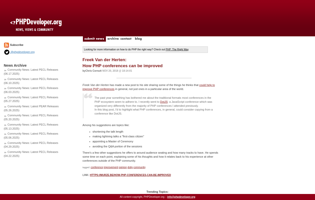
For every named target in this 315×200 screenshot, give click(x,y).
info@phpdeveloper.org (181, 196)
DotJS (164, 101)
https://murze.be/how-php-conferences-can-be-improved (130, 175)
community (139, 167)
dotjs (130, 167)
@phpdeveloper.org (19, 51)
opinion (123, 167)
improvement (111, 167)
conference (97, 167)
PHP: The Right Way (177, 49)
